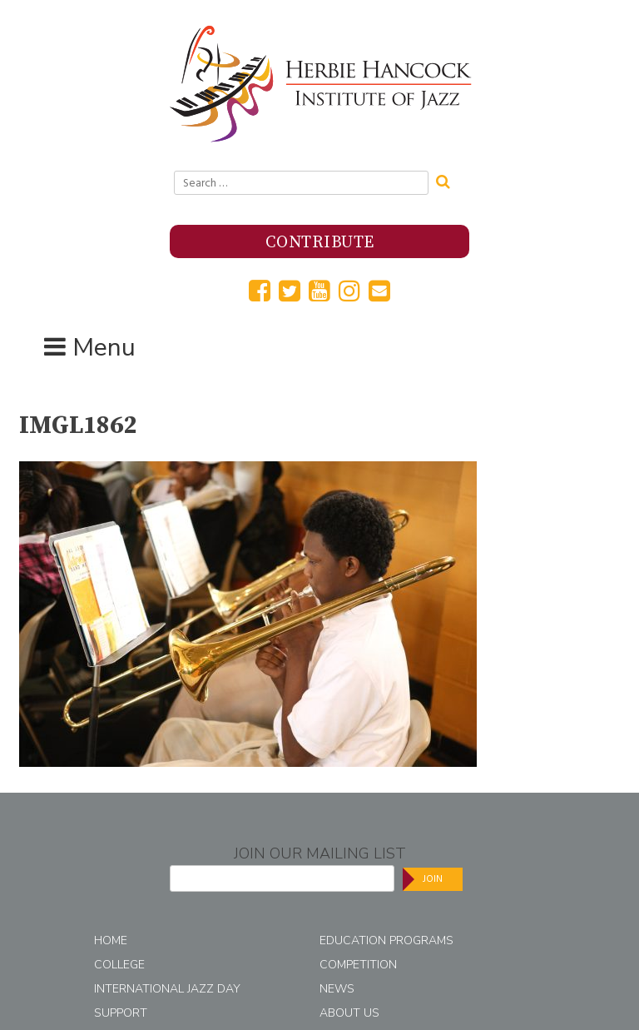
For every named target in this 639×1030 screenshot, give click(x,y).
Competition (358, 965)
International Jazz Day (167, 989)
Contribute (319, 242)
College (119, 965)
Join (433, 879)
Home (110, 940)
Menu (104, 348)
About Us (349, 1013)
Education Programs (386, 940)
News (337, 989)
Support (120, 1013)
